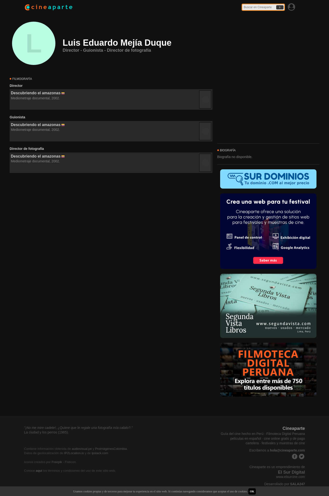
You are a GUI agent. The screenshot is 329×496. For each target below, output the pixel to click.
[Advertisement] (111, 216)
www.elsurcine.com (290, 477)
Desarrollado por (284, 484)
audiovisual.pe (82, 449)
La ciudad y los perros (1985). (46, 432)
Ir (280, 7)
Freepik (57, 462)
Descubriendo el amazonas (35, 93)
